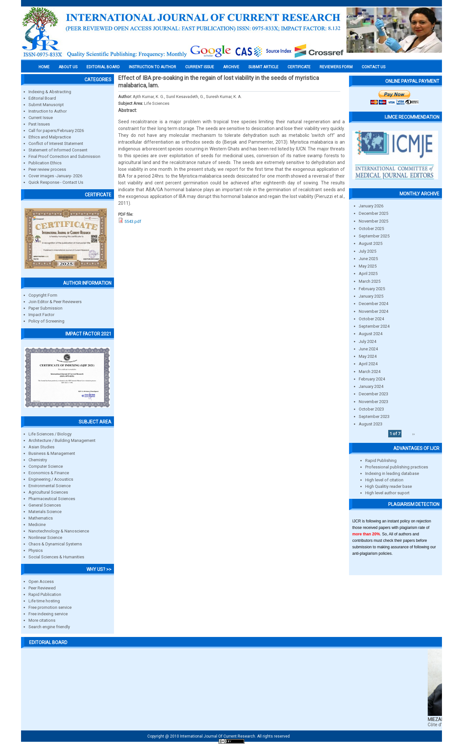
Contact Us (373, 67)
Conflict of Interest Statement (55, 143)
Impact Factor (41, 314)
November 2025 (373, 221)
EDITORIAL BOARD (103, 67)
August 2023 (370, 424)
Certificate (299, 67)
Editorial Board (42, 98)
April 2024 (368, 363)
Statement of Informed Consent (57, 150)
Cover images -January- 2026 (55, 175)
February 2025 (372, 288)
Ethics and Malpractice (49, 137)
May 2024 (368, 356)
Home (44, 67)
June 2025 (368, 258)
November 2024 (373, 311)
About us (68, 67)
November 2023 (373, 401)
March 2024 (369, 371)
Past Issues (39, 124)
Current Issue (199, 67)
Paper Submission (45, 308)
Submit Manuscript (46, 104)
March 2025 (369, 281)
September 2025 (374, 236)
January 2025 (371, 296)
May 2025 (368, 266)
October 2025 (371, 228)
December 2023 (373, 393)
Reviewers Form (336, 67)
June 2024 (368, 348)
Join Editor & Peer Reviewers (55, 301)
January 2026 (371, 205)
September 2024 (374, 326)
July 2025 (367, 251)
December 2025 (373, 213)
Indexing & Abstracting (49, 91)
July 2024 (367, 341)
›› (413, 433)
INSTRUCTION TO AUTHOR (152, 67)
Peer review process (47, 169)
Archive (231, 67)
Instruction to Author (47, 111)
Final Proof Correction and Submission (64, 156)
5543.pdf (132, 221)
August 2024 (370, 333)
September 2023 (374, 416)
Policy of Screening (46, 321)
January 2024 (371, 386)
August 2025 (370, 243)
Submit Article (263, 67)
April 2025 (368, 273)
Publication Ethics (45, 162)
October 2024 (371, 318)
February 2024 (372, 379)
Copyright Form (42, 295)
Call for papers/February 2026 (56, 130)
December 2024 (373, 303)
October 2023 (371, 409)
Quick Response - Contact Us (55, 182)
